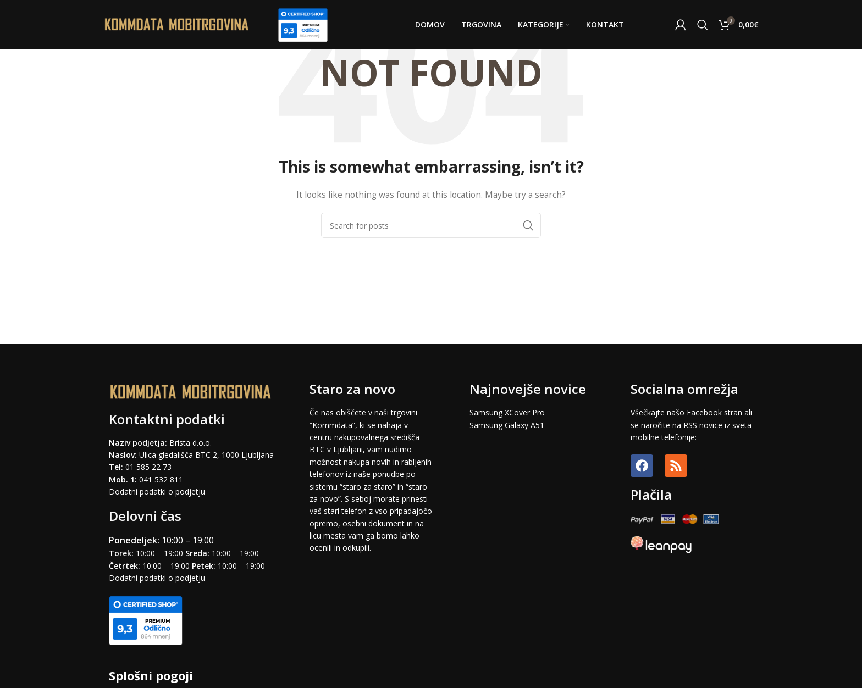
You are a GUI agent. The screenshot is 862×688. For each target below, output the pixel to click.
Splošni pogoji (151, 675)
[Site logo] (177, 24)
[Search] (703, 25)
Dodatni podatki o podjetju (157, 491)
